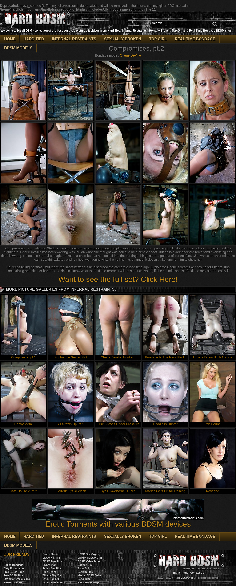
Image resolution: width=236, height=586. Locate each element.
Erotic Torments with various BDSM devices (118, 520)
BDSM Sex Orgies (89, 554)
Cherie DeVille (130, 55)
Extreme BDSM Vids (90, 557)
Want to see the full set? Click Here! (118, 279)
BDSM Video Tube (89, 561)
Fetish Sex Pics (52, 568)
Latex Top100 (51, 579)
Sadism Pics (85, 571)
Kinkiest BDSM (13, 582)
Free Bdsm (49, 571)
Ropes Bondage (13, 564)
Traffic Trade (180, 572)
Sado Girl (83, 568)
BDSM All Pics (51, 557)
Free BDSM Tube (14, 571)
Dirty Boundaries (14, 568)
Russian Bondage (89, 582)
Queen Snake (51, 554)
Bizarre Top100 (52, 575)
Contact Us (197, 572)
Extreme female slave (17, 579)
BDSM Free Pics (52, 561)
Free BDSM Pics (13, 575)
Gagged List (85, 564)
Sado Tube (84, 579)
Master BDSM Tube (89, 575)
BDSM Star (49, 564)
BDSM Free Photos (54, 582)
